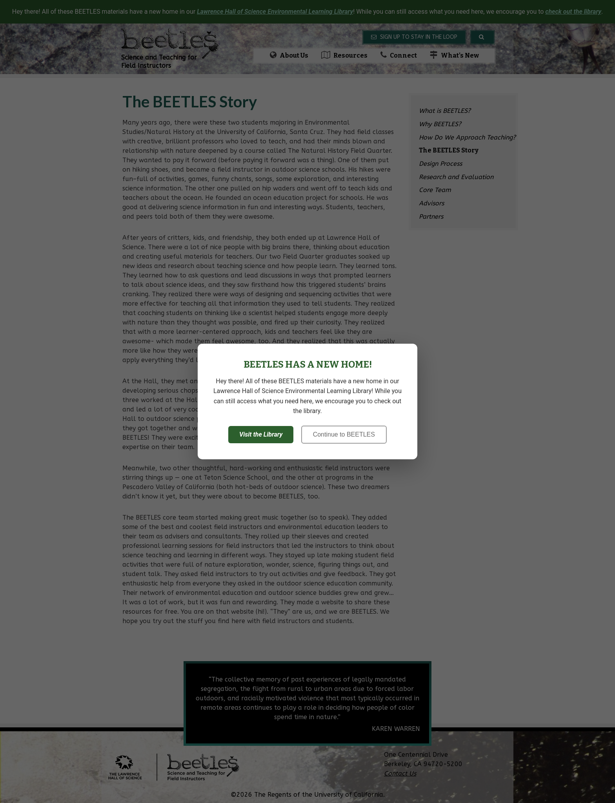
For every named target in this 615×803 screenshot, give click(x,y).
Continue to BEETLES (344, 434)
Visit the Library (260, 434)
